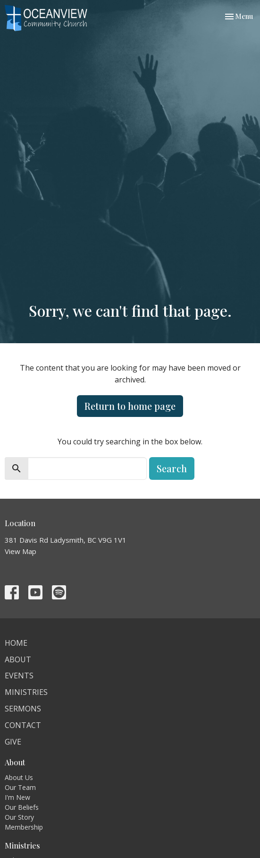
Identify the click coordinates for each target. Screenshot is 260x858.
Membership (24, 827)
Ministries (26, 692)
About (18, 659)
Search (172, 468)
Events (19, 675)
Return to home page (130, 405)
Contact (23, 725)
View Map (20, 551)
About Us (19, 777)
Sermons (23, 708)
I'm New (17, 797)
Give (13, 742)
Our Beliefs (22, 807)
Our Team (20, 787)
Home (16, 643)
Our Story (19, 817)
